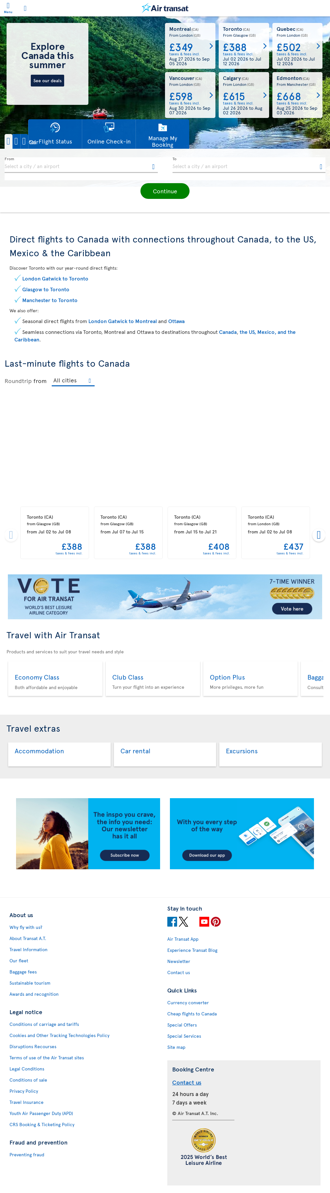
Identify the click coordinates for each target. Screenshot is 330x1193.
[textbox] (81, 165)
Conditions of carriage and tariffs (44, 1024)
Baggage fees (23, 972)
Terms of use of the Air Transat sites (46, 1057)
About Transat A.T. (27, 938)
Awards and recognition (34, 994)
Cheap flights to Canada (192, 1013)
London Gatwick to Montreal (122, 320)
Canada (228, 331)
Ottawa (176, 320)
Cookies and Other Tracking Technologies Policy (59, 1035)
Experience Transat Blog (192, 950)
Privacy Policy (23, 1091)
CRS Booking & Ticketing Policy (41, 1124)
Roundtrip (18, 380)
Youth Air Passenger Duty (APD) (41, 1113)
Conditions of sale (28, 1080)
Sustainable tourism (29, 983)
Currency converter (188, 1002)
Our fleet (18, 960)
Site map (176, 1047)
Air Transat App (182, 939)
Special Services (184, 1036)
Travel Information (28, 949)
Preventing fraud (26, 1154)
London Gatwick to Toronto (55, 278)
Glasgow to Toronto (45, 289)
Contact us (178, 972)
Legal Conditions (26, 1069)
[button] (27, 141)
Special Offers (182, 1025)
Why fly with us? (25, 927)
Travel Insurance (26, 1102)
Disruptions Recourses (32, 1046)
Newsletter (178, 961)
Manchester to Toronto (50, 299)
